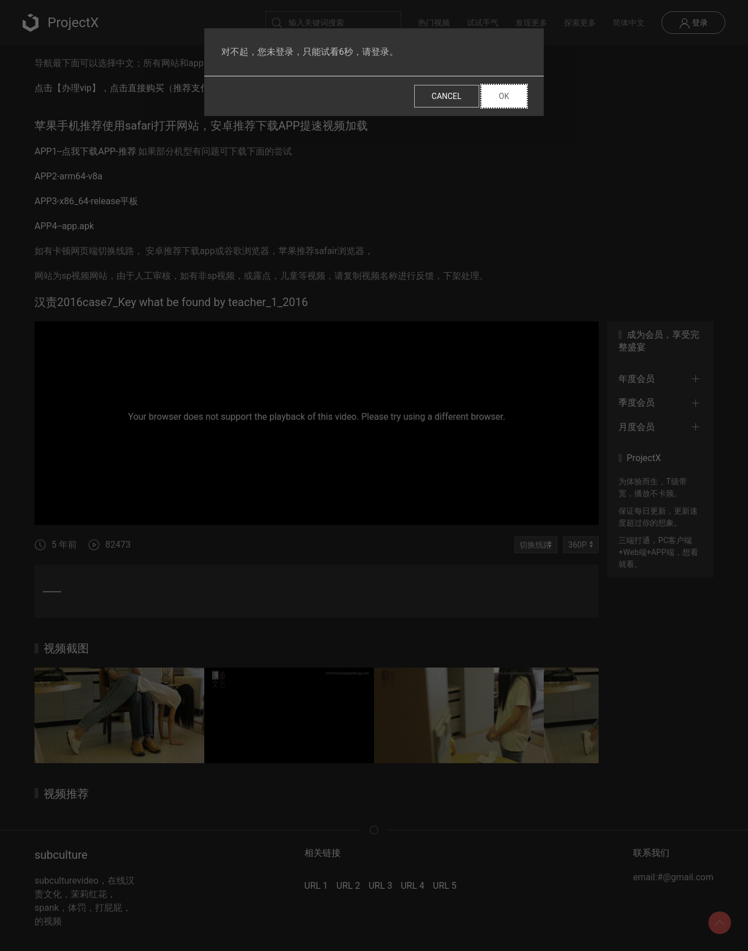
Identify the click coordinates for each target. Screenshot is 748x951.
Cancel (447, 96)
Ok (504, 96)
